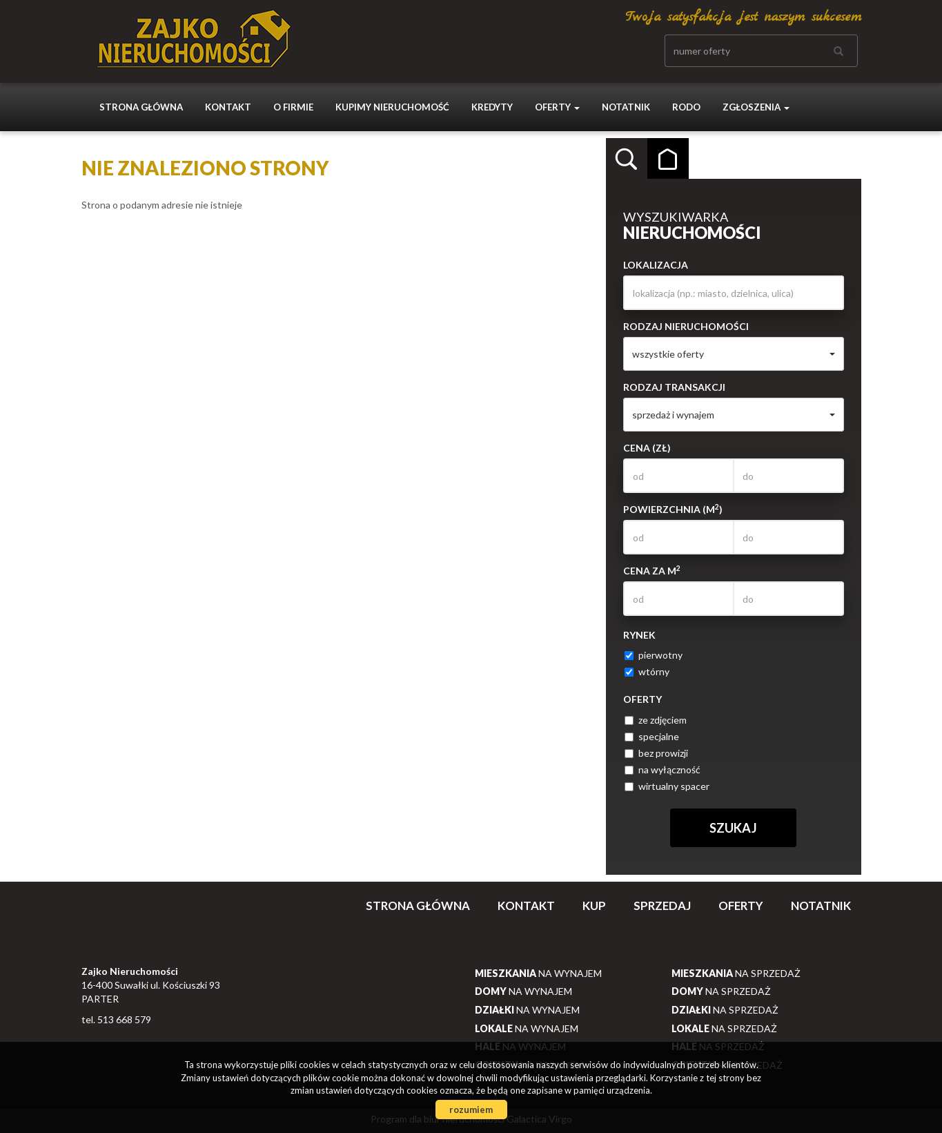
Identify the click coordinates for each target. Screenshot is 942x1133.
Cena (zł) (647, 448)
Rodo (686, 107)
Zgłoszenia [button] (756, 107)
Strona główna (141, 107)
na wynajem (538, 973)
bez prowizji (656, 753)
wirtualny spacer (667, 786)
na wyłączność (662, 769)
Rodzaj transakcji (674, 387)
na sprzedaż (736, 973)
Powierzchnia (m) (673, 509)
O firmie (293, 107)
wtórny (647, 671)
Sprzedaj (662, 905)
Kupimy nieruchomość (392, 107)
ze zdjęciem (656, 720)
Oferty (740, 905)
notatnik (626, 107)
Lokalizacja (655, 265)
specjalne (652, 736)
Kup (594, 905)
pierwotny (654, 655)
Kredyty (492, 107)
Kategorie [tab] (668, 159)
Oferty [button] (557, 107)
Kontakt (228, 107)
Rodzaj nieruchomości (686, 326)
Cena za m (651, 570)
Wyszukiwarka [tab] (626, 159)
